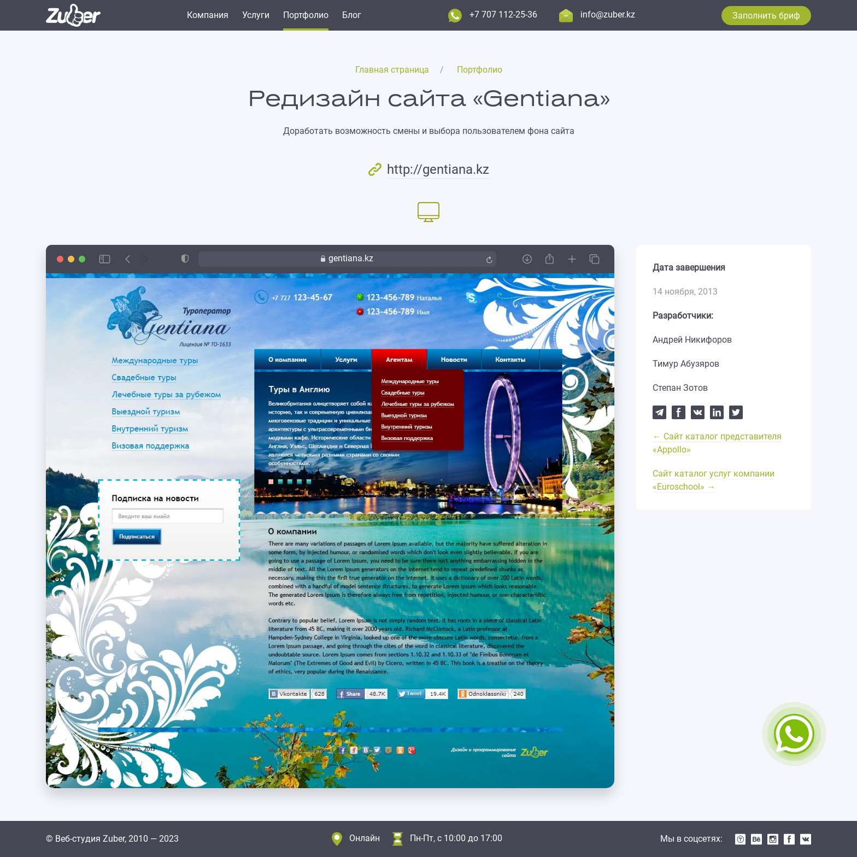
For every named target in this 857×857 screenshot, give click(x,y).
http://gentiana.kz (438, 169)
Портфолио (305, 15)
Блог (351, 15)
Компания (207, 15)
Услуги (255, 15)
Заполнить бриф (766, 15)
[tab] (428, 211)
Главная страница (392, 69)
